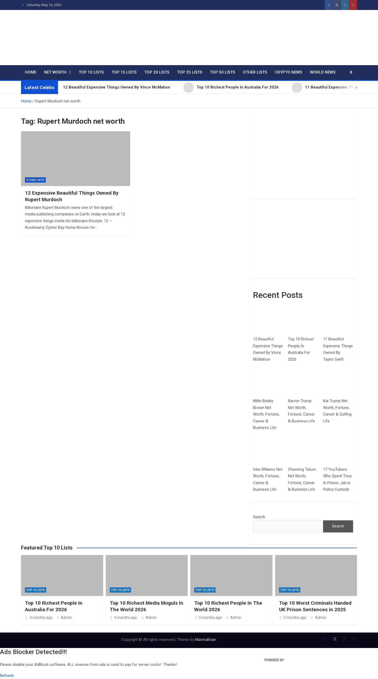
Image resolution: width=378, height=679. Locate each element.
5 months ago (123, 617)
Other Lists (255, 72)
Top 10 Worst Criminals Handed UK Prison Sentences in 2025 (315, 606)
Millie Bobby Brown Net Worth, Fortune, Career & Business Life (266, 414)
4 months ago (38, 617)
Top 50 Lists (222, 72)
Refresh (7, 675)
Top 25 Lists (189, 72)
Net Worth (55, 72)
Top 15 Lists (124, 72)
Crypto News (288, 72)
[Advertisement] (303, 157)
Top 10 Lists (91, 72)
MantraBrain (205, 639)
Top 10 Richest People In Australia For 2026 (53, 606)
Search (259, 517)
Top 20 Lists (156, 72)
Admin (64, 617)
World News (322, 72)
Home (30, 72)
